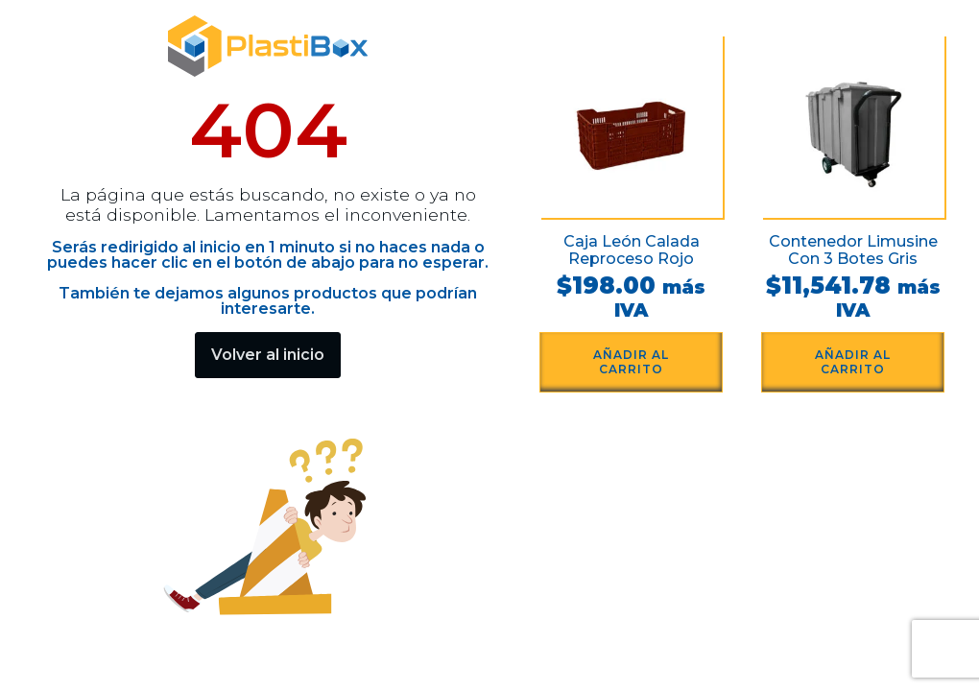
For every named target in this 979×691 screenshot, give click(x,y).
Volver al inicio (267, 355)
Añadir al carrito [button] (631, 361)
